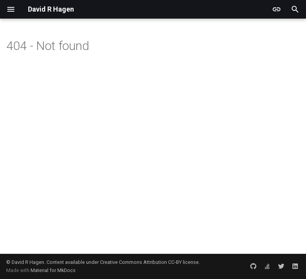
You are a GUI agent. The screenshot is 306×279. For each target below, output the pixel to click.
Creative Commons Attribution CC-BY (141, 262)
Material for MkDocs (53, 270)
